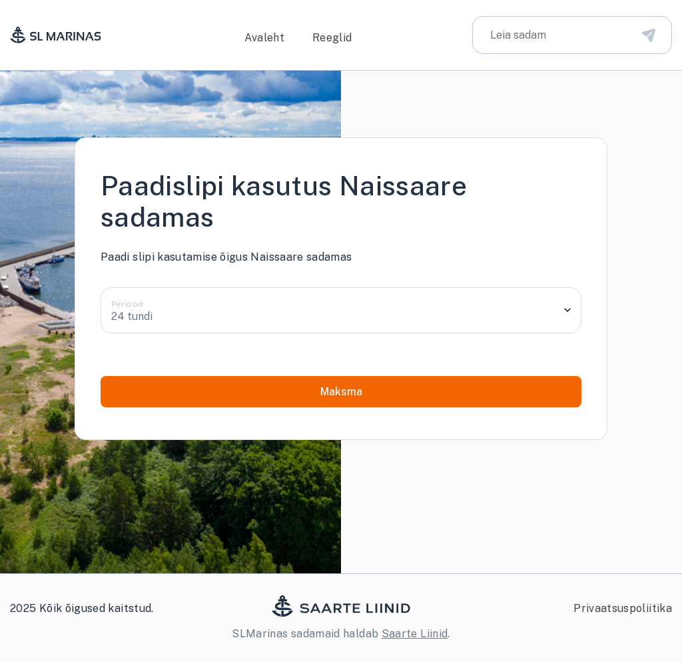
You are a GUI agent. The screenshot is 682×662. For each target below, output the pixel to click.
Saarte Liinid (415, 633)
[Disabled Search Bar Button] (648, 34)
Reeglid (332, 37)
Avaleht (264, 37)
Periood (127, 304)
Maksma (341, 391)
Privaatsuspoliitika (622, 608)
